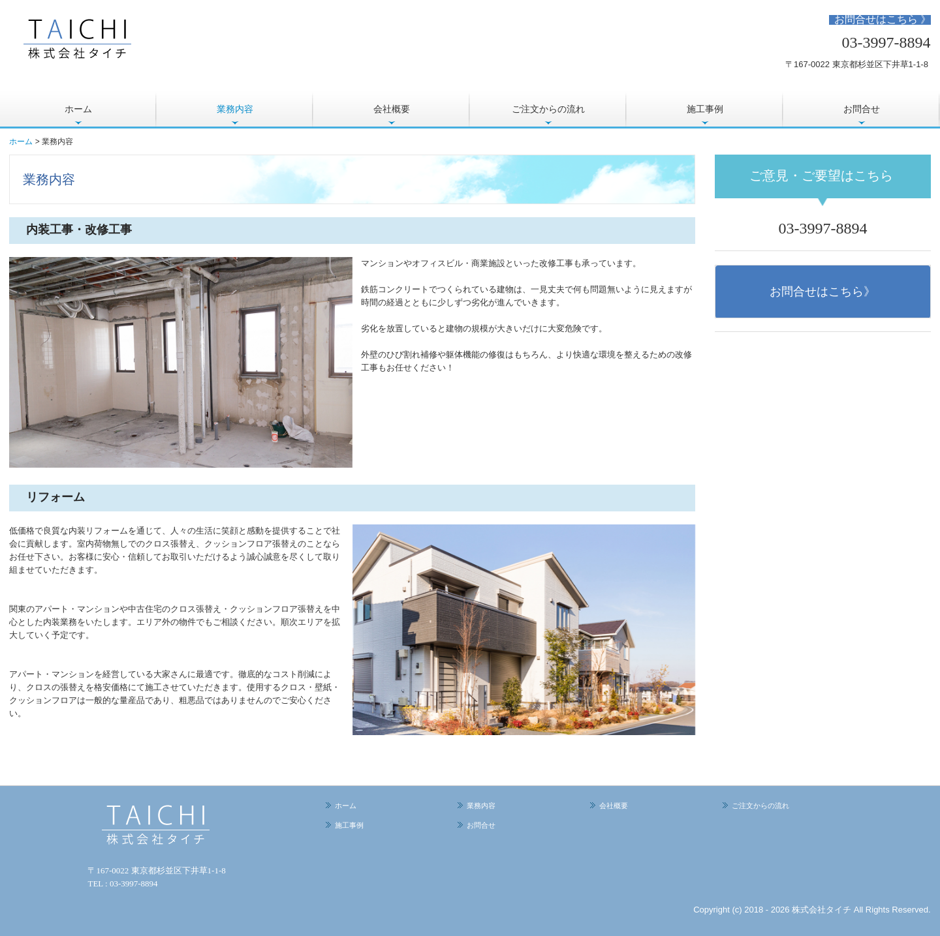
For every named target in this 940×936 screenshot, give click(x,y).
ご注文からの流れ (548, 109)
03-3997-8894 (886, 42)
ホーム (78, 109)
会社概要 (391, 109)
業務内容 (235, 109)
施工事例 (705, 109)
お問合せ (861, 109)
